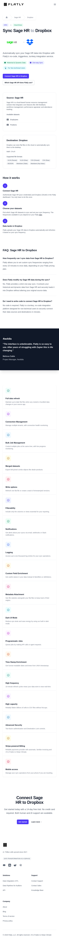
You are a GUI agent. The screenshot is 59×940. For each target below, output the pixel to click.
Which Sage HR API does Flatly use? (19, 83)
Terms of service (8, 916)
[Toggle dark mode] (50, 4)
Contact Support (37, 881)
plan (40, 215)
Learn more (36, 822)
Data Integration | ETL (10, 881)
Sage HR (17, 17)
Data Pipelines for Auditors (12, 886)
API (4, 890)
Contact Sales (36, 886)
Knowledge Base (37, 890)
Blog (4, 912)
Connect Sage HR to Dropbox (16, 76)
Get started (22, 822)
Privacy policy (8, 921)
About (5, 907)
